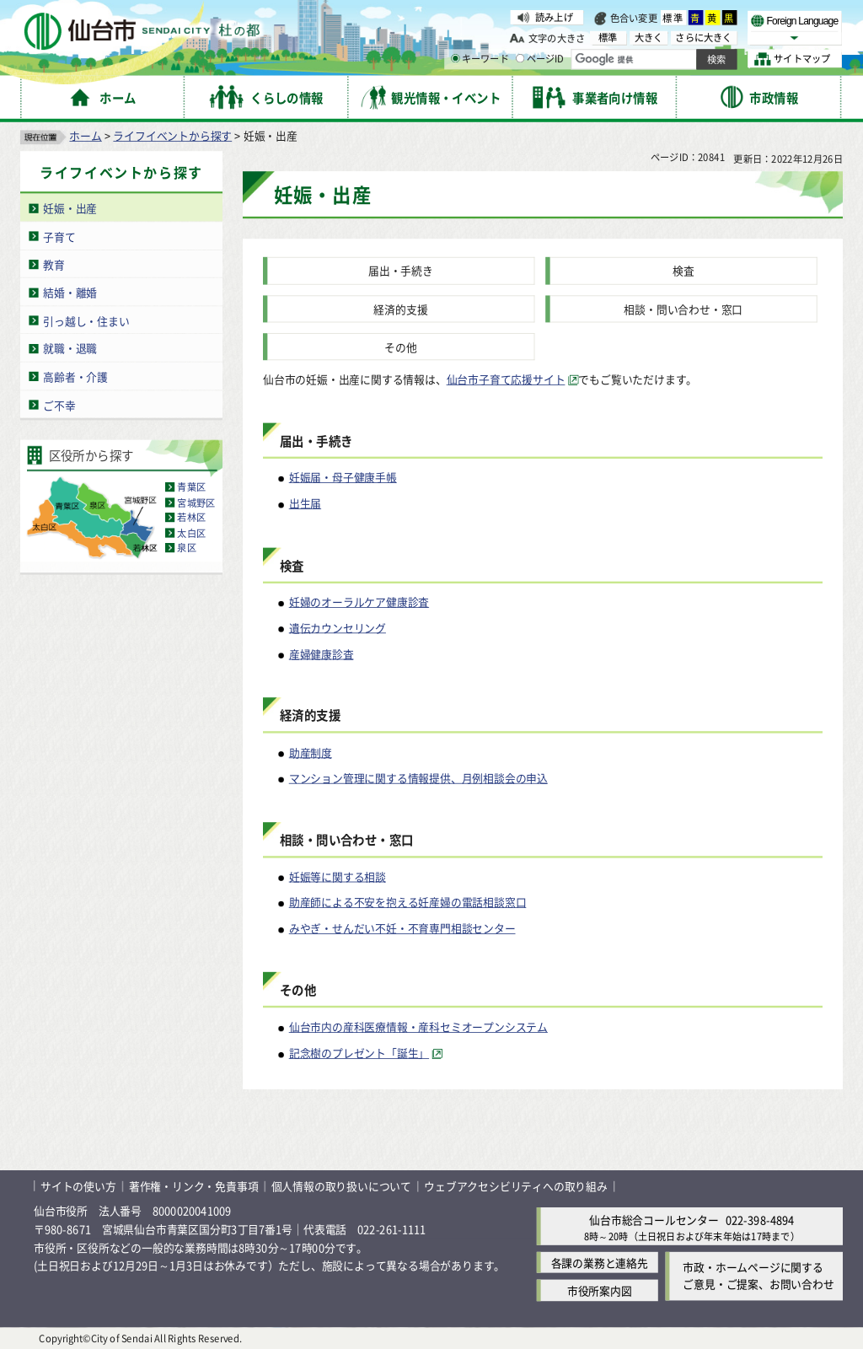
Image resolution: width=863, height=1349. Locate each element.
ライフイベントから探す (172, 135)
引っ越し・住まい (86, 320)
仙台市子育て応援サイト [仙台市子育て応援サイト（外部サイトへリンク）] (506, 379)
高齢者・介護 (75, 376)
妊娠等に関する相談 (337, 876)
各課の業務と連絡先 (599, 1263)
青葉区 (191, 487)
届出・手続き (400, 270)
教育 (54, 264)
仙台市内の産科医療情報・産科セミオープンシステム (418, 1026)
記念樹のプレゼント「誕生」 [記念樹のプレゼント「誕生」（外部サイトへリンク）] (359, 1053)
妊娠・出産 (70, 208)
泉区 (186, 548)
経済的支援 (400, 309)
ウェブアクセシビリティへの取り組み (516, 1186)
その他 (400, 347)
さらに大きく (703, 37)
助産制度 (310, 752)
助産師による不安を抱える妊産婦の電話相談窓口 (408, 902)
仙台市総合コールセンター (654, 1220)
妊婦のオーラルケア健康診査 (359, 602)
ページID (540, 59)
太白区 (191, 533)
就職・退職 (70, 348)
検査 (683, 270)
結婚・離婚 (70, 292)
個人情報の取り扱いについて (341, 1186)
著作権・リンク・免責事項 (194, 1186)
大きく (649, 37)
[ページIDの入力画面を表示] (520, 58)
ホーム (85, 135)
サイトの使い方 (78, 1186)
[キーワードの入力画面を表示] (455, 58)
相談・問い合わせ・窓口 (683, 309)
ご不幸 (59, 404)
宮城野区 (196, 502)
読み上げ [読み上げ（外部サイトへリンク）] (554, 17)
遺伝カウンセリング (337, 628)
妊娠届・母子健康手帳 (343, 477)
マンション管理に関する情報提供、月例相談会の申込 (418, 778)
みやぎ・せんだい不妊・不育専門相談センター (402, 928)
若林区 (191, 517)
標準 (673, 17)
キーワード (480, 59)
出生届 (305, 503)
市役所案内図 (599, 1290)
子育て (59, 236)
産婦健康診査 (321, 653)
